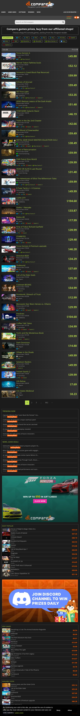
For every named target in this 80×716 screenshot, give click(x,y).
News (39, 12)
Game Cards (12, 12)
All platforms (7, 38)
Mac (63, 41)
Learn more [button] (19, 713)
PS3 (43, 38)
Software (22, 12)
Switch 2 (7, 45)
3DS (14, 41)
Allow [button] (70, 710)
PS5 (26, 38)
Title (5, 49)
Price (75, 49)
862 (46, 402)
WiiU (5, 41)
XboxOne (25, 41)
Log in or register (69, 12)
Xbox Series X (51, 41)
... (41, 402)
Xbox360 (37, 41)
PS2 (51, 38)
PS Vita (61, 38)
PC (18, 38)
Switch (72, 38)
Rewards (31, 12)
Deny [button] (58, 710)
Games (3, 12)
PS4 (34, 38)
